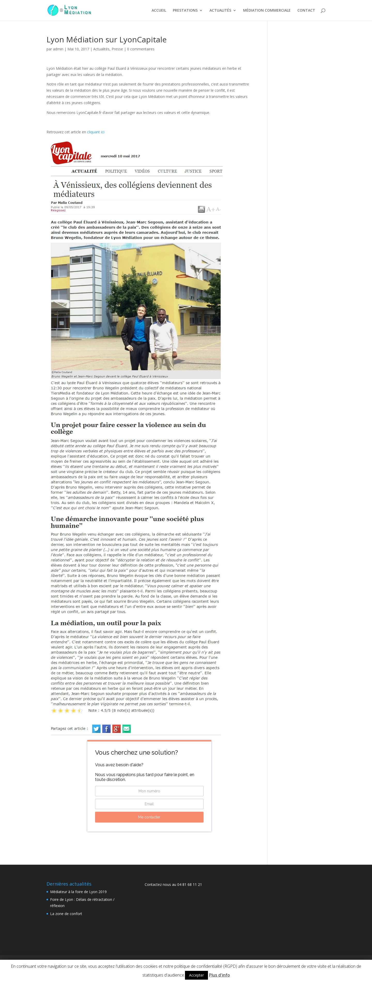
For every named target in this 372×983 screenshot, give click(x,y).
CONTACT (306, 11)
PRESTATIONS (185, 11)
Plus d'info (219, 975)
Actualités (101, 49)
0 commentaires (140, 49)
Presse (117, 49)
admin (58, 49)
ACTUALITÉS (220, 11)
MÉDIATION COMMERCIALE (267, 11)
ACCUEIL (159, 11)
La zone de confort (66, 913)
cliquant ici (95, 131)
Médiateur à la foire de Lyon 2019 (78, 891)
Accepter (196, 975)
